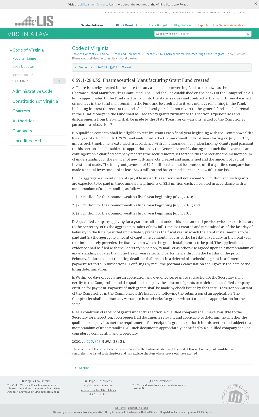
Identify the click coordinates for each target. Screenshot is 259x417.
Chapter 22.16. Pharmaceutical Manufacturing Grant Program (184, 54)
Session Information (95, 25)
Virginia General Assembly (121, 12)
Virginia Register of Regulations (98, 389)
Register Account (221, 12)
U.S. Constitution (98, 394)
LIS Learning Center (92, 4)
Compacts (22, 130)
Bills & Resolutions (129, 25)
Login (240, 12)
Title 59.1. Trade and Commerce (120, 54)
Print (102, 67)
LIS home (200, 12)
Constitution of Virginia (35, 101)
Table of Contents (84, 54)
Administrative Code (32, 91)
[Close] (255, 3)
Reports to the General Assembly (220, 25)
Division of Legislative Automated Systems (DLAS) (176, 412)
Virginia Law (182, 25)
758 (97, 341)
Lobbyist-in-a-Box (138, 407)
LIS (35, 20)
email (126, 67)
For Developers (161, 381)
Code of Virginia (166, 33)
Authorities (23, 120)
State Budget (158, 25)
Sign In (208, 412)
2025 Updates (23, 66)
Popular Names (24, 58)
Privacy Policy (181, 12)
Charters (21, 110)
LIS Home (120, 407)
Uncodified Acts (28, 140)
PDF (114, 67)
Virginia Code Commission (98, 385)
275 (90, 341)
